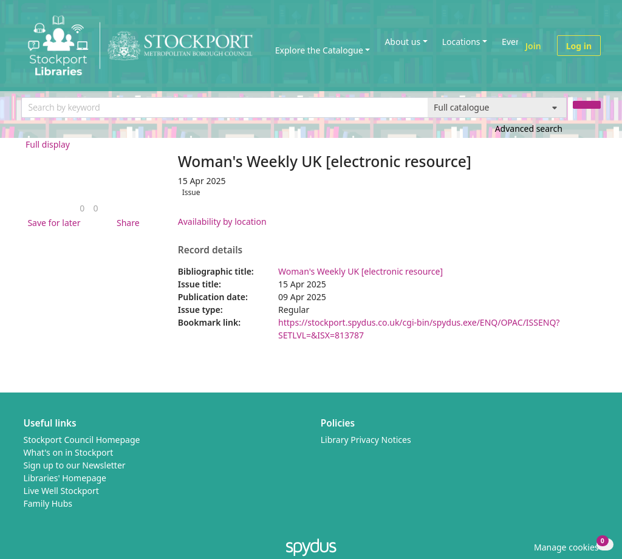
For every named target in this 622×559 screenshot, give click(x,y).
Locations (461, 41)
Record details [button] (210, 250)
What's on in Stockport (69, 452)
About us (402, 41)
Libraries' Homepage (65, 478)
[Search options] (497, 107)
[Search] (587, 105)
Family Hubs (48, 503)
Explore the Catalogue (319, 50)
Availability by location (222, 221)
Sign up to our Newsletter (75, 465)
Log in (579, 46)
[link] (82, 208)
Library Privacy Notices (366, 439)
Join (533, 46)
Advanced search (528, 128)
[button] (51, 222)
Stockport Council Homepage (82, 439)
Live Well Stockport (61, 490)
